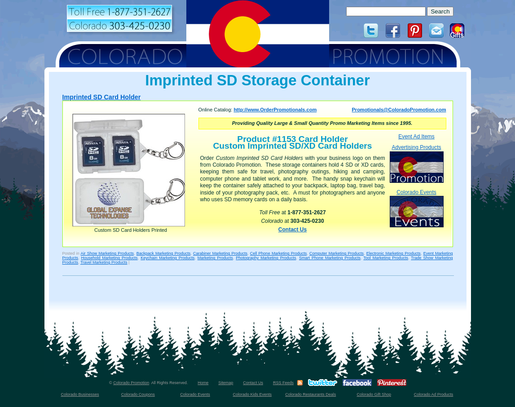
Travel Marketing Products (104, 262)
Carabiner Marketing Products (220, 253)
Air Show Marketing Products (107, 253)
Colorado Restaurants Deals (310, 394)
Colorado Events (417, 208)
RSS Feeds (283, 382)
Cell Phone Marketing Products (278, 253)
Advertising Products (417, 163)
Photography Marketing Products (266, 258)
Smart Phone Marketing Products (330, 258)
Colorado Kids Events (252, 394)
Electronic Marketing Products (393, 253)
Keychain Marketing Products (167, 258)
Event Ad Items (416, 136)
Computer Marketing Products (336, 253)
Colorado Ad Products (433, 394)
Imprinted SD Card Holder (101, 97)
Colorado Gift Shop (374, 394)
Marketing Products (215, 258)
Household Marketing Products (109, 258)
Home (203, 382)
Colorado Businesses (80, 394)
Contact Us (292, 229)
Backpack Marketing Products (163, 253)
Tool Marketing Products (385, 258)
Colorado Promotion (131, 382)
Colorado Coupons (138, 394)
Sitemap (225, 382)
